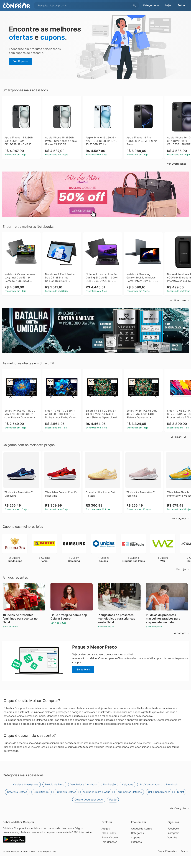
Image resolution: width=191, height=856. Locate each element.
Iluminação (109, 784)
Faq (160, 851)
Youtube (172, 837)
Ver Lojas (182, 569)
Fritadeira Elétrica (66, 791)
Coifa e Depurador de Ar (89, 799)
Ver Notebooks (179, 300)
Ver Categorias (179, 808)
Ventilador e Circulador (83, 784)
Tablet (180, 791)
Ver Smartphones (178, 163)
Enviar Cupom (109, 837)
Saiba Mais (83, 669)
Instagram (173, 832)
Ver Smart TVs (180, 436)
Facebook (173, 828)
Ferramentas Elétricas (129, 791)
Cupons (135, 837)
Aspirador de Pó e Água (96, 791)
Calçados (127, 784)
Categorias (137, 832)
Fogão (112, 799)
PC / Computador (149, 784)
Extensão (136, 841)
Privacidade (171, 851)
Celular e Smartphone (25, 784)
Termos (184, 851)
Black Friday (108, 832)
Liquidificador (41, 791)
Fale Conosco (109, 841)
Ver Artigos (181, 633)
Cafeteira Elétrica (17, 791)
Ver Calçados (180, 518)
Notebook (172, 784)
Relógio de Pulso (54, 784)
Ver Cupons (20, 61)
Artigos (105, 828)
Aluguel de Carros (141, 828)
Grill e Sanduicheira (159, 791)
